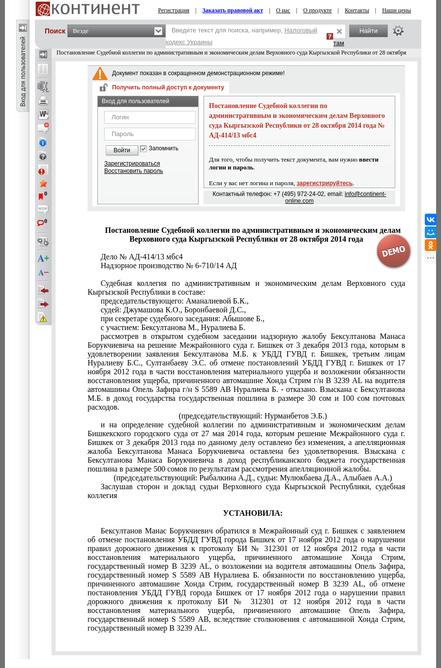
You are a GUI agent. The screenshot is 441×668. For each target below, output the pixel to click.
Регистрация (173, 10)
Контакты (357, 10)
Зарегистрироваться (132, 163)
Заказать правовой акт (232, 10)
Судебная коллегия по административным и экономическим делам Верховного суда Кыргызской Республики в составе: (246, 287)
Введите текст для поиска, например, (241, 36)
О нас (283, 10)
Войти (122, 150)
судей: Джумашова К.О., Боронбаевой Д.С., (173, 310)
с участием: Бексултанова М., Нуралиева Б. (173, 327)
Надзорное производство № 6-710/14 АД (169, 265)
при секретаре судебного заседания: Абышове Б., (183, 318)
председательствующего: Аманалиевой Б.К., (175, 301)
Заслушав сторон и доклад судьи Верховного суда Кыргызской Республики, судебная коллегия (246, 491)
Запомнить (163, 148)
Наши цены (396, 10)
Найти (368, 30)
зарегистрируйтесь (325, 183)
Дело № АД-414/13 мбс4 (142, 256)
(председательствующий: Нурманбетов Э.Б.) (252, 416)
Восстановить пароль (133, 170)
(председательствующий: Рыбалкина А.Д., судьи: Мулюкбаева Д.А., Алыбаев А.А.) (253, 477)
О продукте (317, 10)
